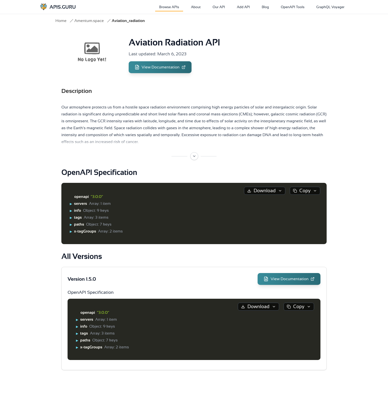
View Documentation (160, 67)
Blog (265, 7)
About (196, 7)
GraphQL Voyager (330, 7)
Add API (243, 7)
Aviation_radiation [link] (128, 21)
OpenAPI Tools (293, 7)
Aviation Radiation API (174, 42)
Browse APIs (169, 7)
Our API (219, 7)
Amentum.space (89, 21)
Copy (305, 190)
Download (264, 190)
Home (60, 21)
